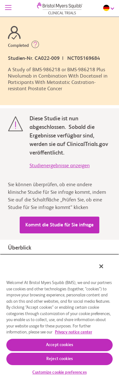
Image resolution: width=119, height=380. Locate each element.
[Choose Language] (109, 8)
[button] (35, 46)
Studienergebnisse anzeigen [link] (60, 165)
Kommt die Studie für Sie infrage (59, 225)
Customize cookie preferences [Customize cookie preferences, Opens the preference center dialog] (59, 372)
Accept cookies (59, 345)
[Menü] (8, 8)
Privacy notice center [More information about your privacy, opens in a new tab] (73, 332)
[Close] (101, 266)
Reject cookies (59, 359)
